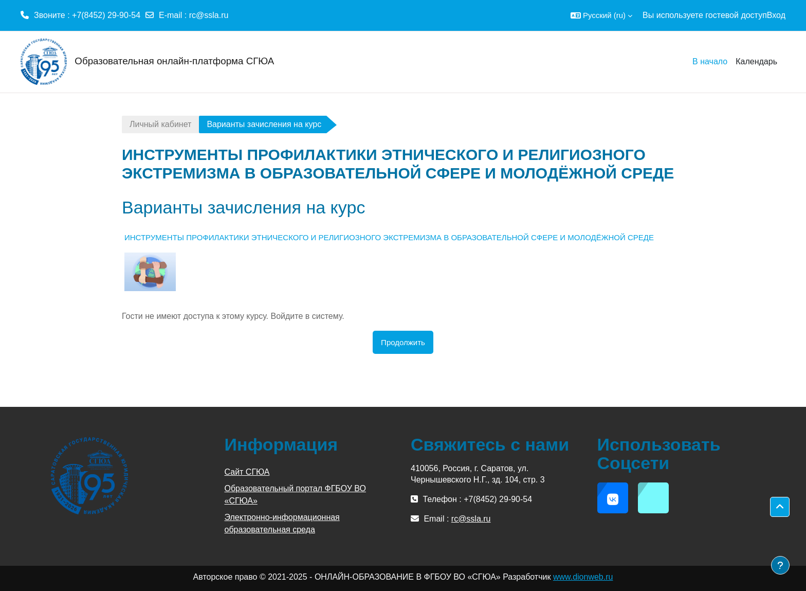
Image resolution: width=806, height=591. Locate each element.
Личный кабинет (160, 124)
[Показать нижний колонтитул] (780, 565)
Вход (776, 15)
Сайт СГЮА (247, 472)
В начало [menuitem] (709, 61)
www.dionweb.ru (583, 576)
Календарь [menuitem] (756, 61)
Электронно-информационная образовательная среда (282, 523)
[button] (601, 15)
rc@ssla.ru (209, 15)
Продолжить (403, 342)
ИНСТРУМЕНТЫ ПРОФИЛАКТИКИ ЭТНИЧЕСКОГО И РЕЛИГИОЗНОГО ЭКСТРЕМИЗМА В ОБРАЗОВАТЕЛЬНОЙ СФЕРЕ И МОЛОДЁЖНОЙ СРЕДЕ (389, 237)
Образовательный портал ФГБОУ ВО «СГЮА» (295, 494)
